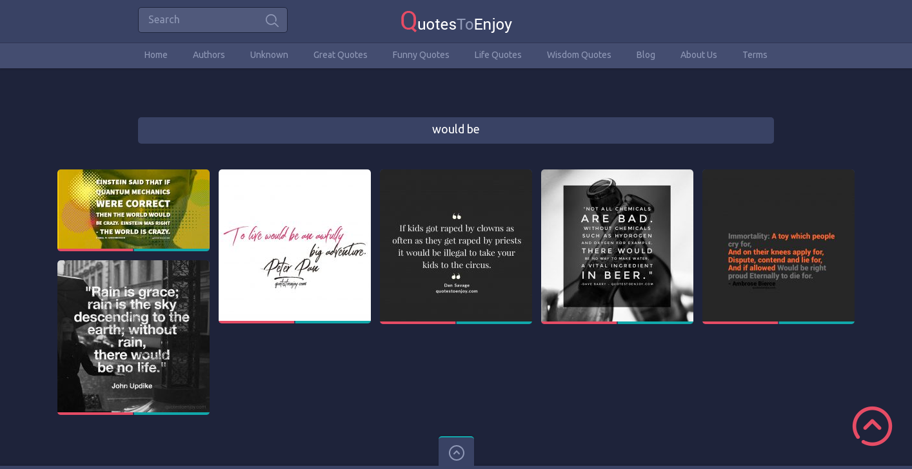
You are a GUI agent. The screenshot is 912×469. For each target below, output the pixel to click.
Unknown (269, 55)
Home (156, 55)
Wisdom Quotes (579, 55)
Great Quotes (340, 55)
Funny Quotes (421, 55)
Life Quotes (498, 55)
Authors (209, 55)
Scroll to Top (872, 426)
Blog (646, 55)
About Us (698, 55)
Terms (755, 55)
